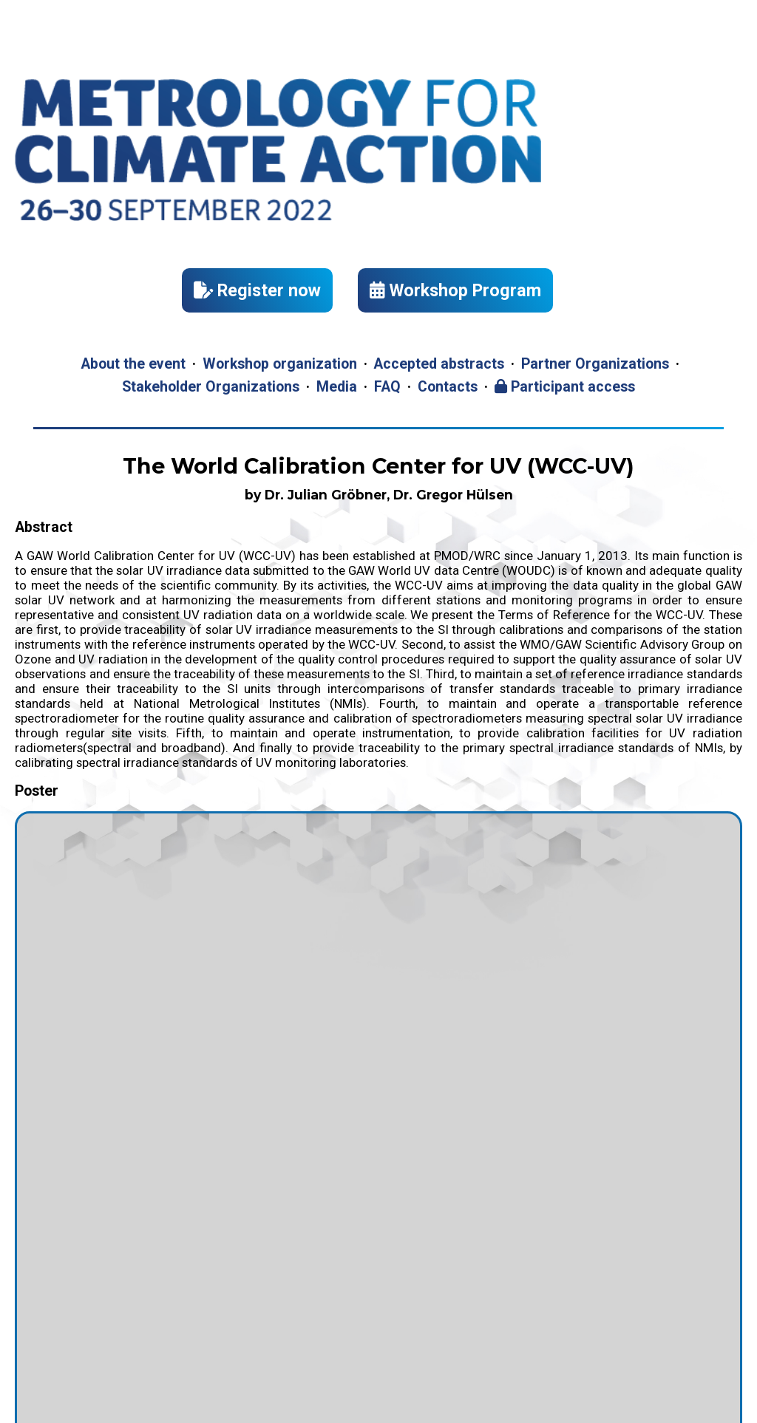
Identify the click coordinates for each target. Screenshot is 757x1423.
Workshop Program (455, 290)
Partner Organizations (595, 363)
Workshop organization (280, 363)
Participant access (565, 386)
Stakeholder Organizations (210, 386)
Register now (257, 290)
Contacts (448, 386)
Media (336, 386)
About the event (133, 363)
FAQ (387, 386)
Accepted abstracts (438, 363)
